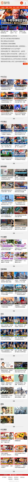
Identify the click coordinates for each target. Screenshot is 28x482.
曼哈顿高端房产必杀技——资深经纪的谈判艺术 (20, 293)
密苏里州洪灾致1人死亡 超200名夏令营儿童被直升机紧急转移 (14, 61)
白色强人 (16, 414)
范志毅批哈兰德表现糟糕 (8, 43)
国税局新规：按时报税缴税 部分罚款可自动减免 (20, 228)
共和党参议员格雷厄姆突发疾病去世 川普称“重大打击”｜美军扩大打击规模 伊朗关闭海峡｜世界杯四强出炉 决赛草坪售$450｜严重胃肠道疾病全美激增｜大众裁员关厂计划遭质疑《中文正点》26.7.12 (7, 88)
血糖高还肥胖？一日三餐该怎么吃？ (20, 261)
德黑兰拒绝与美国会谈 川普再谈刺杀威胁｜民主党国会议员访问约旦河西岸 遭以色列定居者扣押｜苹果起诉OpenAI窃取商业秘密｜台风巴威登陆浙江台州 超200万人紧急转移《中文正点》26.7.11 (20, 88)
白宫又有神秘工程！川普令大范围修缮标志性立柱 (7, 216)
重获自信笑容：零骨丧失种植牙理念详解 (7, 371)
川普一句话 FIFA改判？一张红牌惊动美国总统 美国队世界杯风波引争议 (14, 32)
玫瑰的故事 (3, 423)
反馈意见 (10, 477)
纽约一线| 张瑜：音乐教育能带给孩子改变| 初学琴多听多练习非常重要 (7, 326)
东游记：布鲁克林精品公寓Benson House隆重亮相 (20, 281)
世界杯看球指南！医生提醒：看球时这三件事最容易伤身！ (20, 383)
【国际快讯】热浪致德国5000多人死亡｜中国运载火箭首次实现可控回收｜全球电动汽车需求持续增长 (7, 203)
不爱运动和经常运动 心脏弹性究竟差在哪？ (7, 248)
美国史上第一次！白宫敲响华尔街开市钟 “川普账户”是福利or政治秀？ (23, 32)
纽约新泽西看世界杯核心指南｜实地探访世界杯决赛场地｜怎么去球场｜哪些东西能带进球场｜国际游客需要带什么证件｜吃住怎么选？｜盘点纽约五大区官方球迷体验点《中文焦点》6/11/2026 (7, 158)
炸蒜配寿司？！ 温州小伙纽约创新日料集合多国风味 (20, 466)
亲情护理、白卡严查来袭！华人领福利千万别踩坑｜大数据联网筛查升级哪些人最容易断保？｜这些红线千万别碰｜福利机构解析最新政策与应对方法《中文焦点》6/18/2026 (20, 146)
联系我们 (16, 477)
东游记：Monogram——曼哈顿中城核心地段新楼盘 (7, 281)
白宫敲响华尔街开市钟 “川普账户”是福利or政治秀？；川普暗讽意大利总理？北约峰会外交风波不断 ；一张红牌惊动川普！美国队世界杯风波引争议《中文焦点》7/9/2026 (7, 133)
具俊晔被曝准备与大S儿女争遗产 (11, 48)
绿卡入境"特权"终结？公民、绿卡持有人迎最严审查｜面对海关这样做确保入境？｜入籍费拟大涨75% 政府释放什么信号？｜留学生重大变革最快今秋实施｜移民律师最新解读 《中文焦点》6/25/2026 (7, 146)
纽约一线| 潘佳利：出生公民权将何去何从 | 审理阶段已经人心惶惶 (21, 338)
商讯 (18, 7)
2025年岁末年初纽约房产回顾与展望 (6, 306)
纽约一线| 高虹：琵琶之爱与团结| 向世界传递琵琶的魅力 (21, 351)
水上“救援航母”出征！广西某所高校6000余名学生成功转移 (20, 203)
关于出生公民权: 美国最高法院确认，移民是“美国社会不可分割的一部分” (21, 396)
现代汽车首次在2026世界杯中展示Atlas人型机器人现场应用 (20, 371)
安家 (10, 7)
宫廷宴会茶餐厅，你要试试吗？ (7, 466)
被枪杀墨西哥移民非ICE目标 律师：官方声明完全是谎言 (7, 191)
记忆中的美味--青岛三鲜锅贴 (20, 454)
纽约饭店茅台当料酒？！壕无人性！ (5, 441)
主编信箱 (10, 479)
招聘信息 (22, 477)
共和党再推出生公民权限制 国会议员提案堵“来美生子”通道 (20, 191)
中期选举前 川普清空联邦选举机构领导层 (7, 178)
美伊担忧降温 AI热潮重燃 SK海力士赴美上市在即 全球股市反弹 (7, 228)
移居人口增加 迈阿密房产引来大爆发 (7, 293)
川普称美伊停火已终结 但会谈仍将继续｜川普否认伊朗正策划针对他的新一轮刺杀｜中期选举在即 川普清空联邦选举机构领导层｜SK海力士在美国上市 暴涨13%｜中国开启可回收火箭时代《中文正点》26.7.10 (7, 101)
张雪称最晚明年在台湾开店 (9, 36)
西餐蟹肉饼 (17, 440)
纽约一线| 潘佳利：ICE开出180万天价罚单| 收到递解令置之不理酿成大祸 (7, 338)
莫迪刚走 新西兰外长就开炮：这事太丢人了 (14, 54)
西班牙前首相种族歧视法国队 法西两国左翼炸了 (14, 46)
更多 (25, 64)
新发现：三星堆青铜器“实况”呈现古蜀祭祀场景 (20, 178)
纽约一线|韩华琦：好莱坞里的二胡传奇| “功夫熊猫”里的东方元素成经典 (21, 326)
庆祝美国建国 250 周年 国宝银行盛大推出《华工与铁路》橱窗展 (7, 396)
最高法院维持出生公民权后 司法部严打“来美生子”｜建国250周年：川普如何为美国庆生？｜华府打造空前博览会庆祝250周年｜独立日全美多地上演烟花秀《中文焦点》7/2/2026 (21, 133)
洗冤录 (2, 414)
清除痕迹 (16, 479)
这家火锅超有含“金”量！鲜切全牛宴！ (6, 454)
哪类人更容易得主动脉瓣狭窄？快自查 (7, 261)
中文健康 (22, 7)
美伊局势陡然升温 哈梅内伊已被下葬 (20, 216)
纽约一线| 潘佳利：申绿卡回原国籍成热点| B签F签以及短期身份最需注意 (7, 351)
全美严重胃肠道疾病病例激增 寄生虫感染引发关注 (14, 56)
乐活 (14, 7)
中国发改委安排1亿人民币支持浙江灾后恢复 (14, 59)
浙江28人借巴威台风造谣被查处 (10, 38)
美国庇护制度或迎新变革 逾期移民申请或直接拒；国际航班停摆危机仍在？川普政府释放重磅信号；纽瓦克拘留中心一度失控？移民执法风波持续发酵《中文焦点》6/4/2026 (20, 158)
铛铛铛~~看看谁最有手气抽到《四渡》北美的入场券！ (7, 383)
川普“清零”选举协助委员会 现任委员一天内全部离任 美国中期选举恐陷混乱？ (4, 32)
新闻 (7, 7)
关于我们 (4, 477)
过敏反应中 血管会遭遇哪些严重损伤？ (20, 248)
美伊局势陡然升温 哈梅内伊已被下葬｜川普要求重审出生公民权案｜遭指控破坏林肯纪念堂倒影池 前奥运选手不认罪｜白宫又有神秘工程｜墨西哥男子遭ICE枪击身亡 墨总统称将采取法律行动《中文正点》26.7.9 (21, 101)
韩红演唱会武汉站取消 (7, 41)
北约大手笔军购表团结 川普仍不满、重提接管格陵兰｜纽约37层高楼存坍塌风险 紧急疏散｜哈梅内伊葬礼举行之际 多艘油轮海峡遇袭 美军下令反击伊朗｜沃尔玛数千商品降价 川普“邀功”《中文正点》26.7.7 (20, 114)
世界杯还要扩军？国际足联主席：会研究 (13, 51)
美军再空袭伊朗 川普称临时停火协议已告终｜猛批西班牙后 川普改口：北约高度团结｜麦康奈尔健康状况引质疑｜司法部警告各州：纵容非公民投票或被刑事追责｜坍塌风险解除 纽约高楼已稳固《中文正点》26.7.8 (7, 114)
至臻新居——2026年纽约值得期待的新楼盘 (20, 306)
